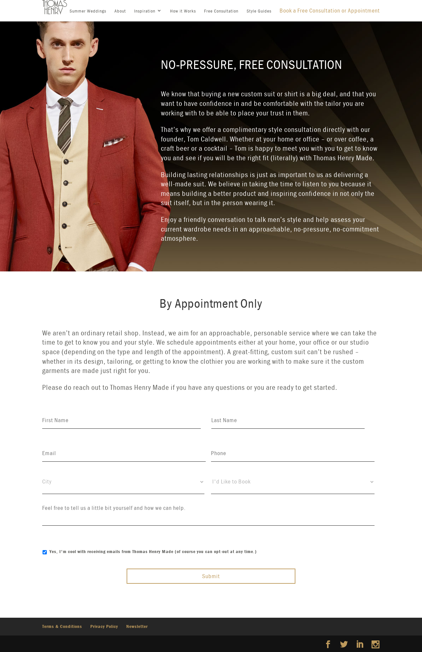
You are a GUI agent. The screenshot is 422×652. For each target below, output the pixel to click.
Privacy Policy (104, 626)
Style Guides (259, 11)
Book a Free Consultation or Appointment (330, 10)
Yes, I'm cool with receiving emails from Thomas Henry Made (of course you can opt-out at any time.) (153, 551)
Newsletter (137, 626)
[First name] (121, 420)
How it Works (183, 11)
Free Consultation (221, 11)
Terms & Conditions (62, 626)
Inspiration (144, 11)
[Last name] (288, 420)
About (120, 11)
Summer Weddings (88, 11)
